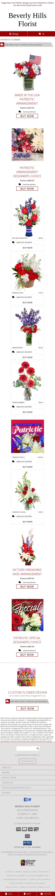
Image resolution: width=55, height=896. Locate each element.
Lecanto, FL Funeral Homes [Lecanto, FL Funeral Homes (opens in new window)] (17, 872)
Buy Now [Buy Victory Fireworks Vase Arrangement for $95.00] (27, 586)
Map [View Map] (27, 893)
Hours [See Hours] (46, 893)
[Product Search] (28, 748)
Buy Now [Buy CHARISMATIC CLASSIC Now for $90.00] (27, 521)
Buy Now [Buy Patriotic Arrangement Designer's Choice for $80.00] (27, 188)
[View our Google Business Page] (29, 800)
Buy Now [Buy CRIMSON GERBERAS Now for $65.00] (27, 412)
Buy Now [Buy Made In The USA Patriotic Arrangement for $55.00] (27, 116)
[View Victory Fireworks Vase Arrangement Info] (27, 547)
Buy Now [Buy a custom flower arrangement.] (27, 708)
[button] (27, 843)
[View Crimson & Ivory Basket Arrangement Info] (27, 272)
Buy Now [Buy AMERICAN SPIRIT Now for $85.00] (27, 357)
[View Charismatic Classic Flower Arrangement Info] (27, 491)
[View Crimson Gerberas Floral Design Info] (27, 381)
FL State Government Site (37, 876)
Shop (13, 34)
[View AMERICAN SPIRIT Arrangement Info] (27, 327)
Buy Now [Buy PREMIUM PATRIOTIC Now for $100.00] (27, 466)
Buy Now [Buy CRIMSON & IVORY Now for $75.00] (27, 302)
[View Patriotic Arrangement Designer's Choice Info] (27, 145)
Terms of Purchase (28, 887)
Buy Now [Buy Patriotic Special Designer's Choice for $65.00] (27, 654)
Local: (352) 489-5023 (28, 817)
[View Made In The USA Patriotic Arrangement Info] (27, 72)
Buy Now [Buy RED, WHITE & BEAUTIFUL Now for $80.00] (27, 247)
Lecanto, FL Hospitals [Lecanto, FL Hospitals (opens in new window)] (40, 872)
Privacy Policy (11, 887)
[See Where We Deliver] (27, 761)
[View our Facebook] (25, 800)
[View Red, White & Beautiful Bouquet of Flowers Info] (27, 217)
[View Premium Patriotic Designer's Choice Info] (27, 436)
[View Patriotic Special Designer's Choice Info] (27, 615)
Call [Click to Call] (9, 893)
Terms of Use (44, 887)
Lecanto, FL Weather (15, 876)
